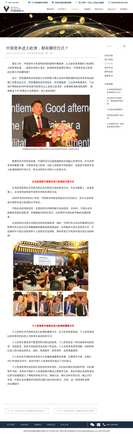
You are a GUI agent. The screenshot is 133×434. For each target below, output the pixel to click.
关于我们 (61, 9)
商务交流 (98, 9)
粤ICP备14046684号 (68, 431)
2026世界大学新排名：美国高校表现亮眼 (115, 101)
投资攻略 (109, 63)
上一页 (27, 411)
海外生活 (109, 67)
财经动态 (109, 72)
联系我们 (124, 9)
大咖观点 (87, 9)
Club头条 (74, 9)
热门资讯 (109, 59)
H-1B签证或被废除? (115, 109)
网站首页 (50, 9)
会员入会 (111, 9)
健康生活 (109, 76)
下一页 (75, 411)
